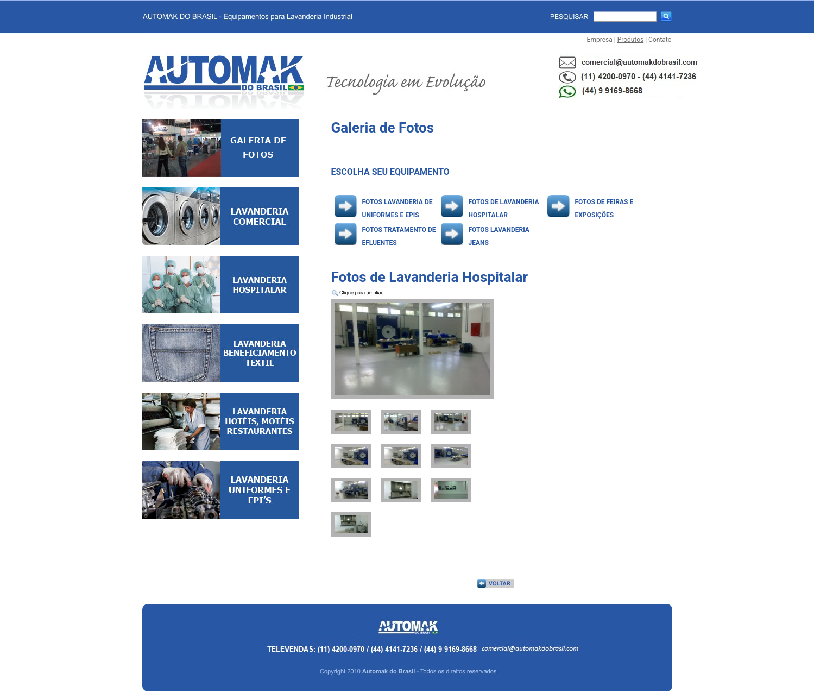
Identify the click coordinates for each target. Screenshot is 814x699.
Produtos (630, 39)
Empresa (600, 39)
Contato (659, 39)
